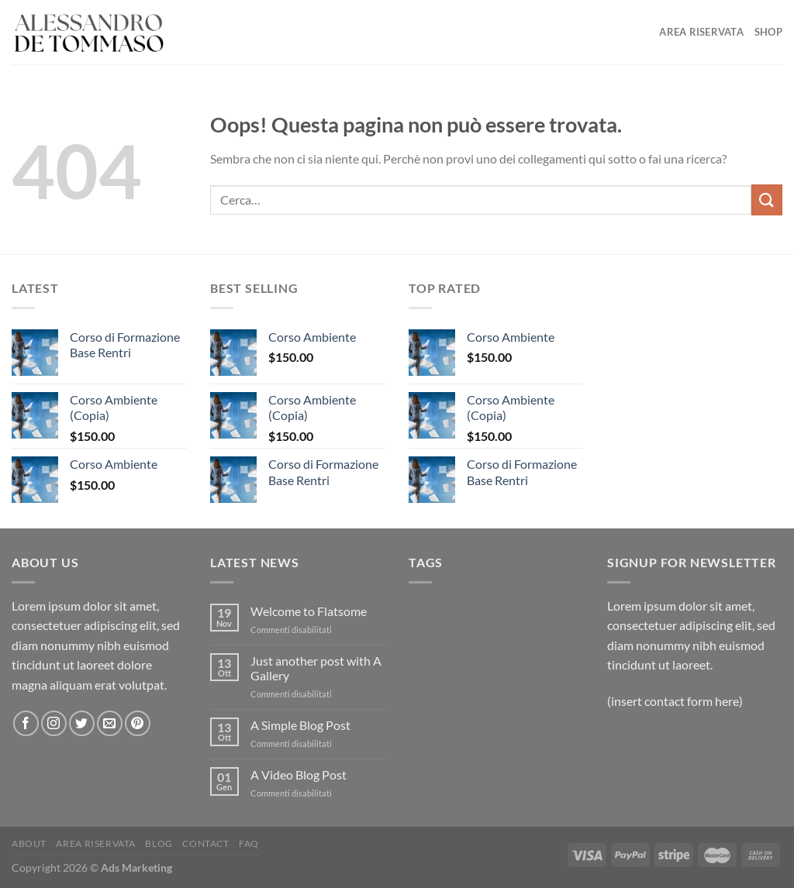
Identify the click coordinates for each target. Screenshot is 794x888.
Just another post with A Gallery (315, 668)
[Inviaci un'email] (110, 723)
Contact (205, 843)
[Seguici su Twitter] (82, 723)
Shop (768, 32)
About (29, 843)
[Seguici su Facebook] (26, 723)
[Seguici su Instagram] (54, 723)
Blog (158, 843)
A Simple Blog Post (300, 725)
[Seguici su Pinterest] (137, 723)
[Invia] (766, 199)
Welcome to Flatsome (308, 611)
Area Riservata (701, 32)
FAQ (249, 843)
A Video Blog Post (298, 774)
